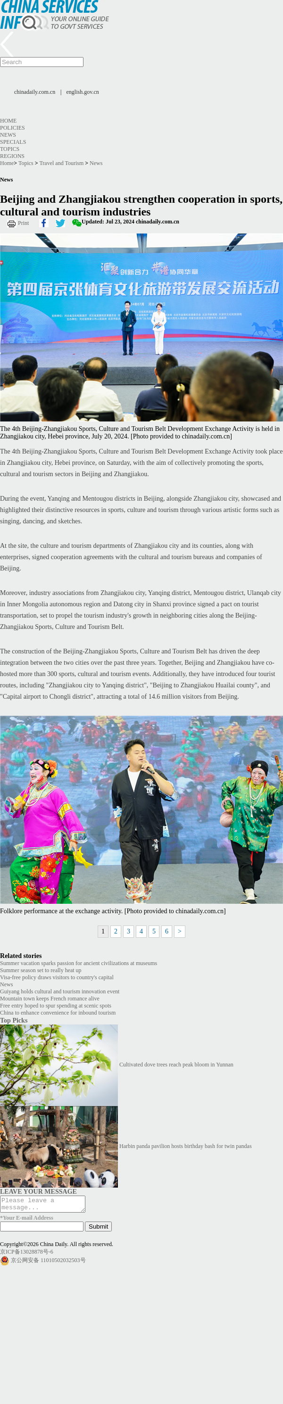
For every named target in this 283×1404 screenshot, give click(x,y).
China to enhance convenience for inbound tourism (58, 1012)
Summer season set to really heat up (41, 970)
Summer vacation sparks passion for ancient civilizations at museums (78, 963)
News (8, 135)
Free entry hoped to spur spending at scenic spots (55, 1005)
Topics (9, 149)
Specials (13, 142)
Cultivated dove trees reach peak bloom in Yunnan (176, 1064)
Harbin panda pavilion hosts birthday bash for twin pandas (185, 1146)
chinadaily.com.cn (34, 92)
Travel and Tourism (61, 163)
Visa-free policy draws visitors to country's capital (57, 977)
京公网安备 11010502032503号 (48, 1263)
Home (8, 120)
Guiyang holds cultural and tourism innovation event (59, 991)
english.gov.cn (83, 92)
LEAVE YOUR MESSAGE (38, 1191)
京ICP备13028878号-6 (26, 1254)
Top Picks (13, 1020)
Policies (12, 127)
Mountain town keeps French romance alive (50, 998)
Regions (12, 156)
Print (23, 223)
